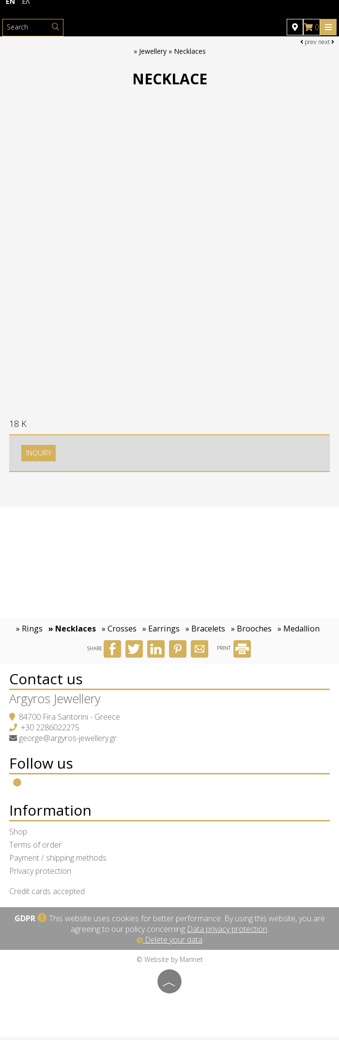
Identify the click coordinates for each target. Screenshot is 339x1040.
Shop (19, 834)
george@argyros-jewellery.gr (68, 740)
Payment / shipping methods (58, 860)
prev (308, 42)
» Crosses (119, 631)
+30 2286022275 (50, 730)
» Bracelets (205, 631)
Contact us (46, 681)
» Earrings (161, 631)
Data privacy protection (227, 931)
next (326, 42)
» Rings (29, 631)
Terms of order (36, 847)
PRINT (234, 650)
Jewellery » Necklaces (172, 51)
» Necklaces (72, 631)
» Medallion (298, 631)
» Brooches (251, 631)
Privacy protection (41, 873)
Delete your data (169, 942)
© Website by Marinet (170, 961)
